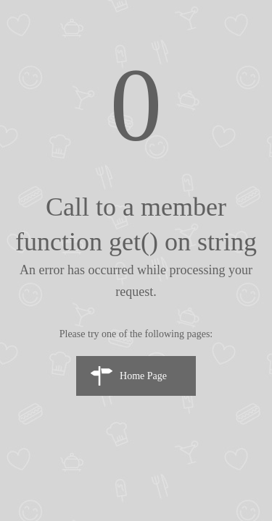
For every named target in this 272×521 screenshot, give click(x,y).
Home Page (143, 375)
